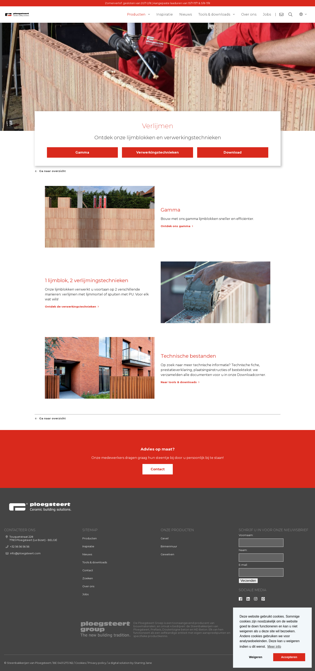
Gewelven (167, 554)
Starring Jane (143, 662)
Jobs (267, 14)
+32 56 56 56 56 (19, 546)
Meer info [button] (274, 646)
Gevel (164, 538)
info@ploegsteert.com (25, 553)
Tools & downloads (214, 14)
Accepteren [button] (289, 657)
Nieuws (185, 14)
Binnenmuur (169, 546)
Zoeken (87, 578)
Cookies (80, 662)
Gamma (82, 152)
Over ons (248, 14)
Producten (136, 14)
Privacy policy (97, 662)
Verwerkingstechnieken (157, 152)
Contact (158, 469)
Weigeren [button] (255, 657)
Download (233, 152)
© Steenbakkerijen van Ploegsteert (27, 662)
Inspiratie (164, 14)
